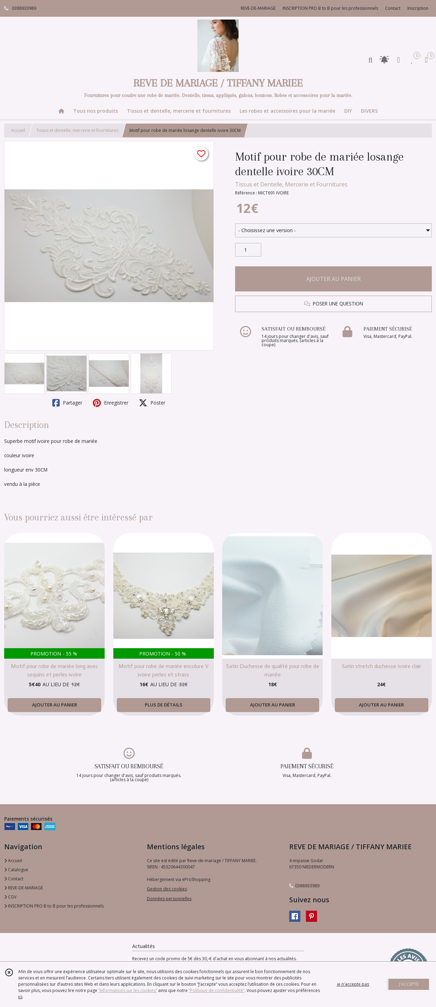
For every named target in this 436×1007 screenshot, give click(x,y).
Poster (152, 403)
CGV (10, 897)
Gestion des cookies (167, 889)
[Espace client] (398, 59)
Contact (392, 8)
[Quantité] (248, 250)
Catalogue (16, 870)
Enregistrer (110, 403)
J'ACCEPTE (409, 984)
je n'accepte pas (353, 984)
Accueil (18, 130)
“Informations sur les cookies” (127, 990)
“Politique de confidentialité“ (217, 990)
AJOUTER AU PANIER (333, 279)
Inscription (417, 8)
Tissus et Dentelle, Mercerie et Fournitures (291, 184)
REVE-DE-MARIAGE (23, 888)
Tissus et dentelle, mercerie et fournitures (77, 130)
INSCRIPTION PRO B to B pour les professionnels (54, 906)
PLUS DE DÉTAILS (163, 705)
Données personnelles (169, 899)
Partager (67, 403)
